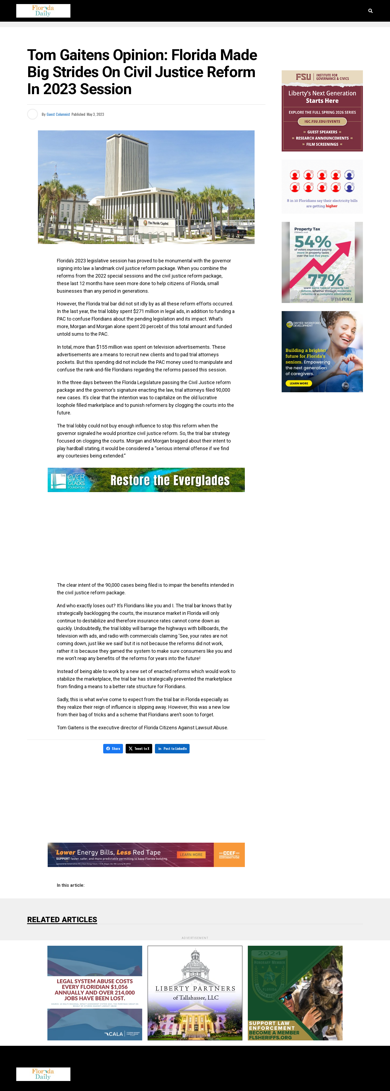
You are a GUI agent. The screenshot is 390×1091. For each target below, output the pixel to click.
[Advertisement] (146, 538)
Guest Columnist (58, 114)
